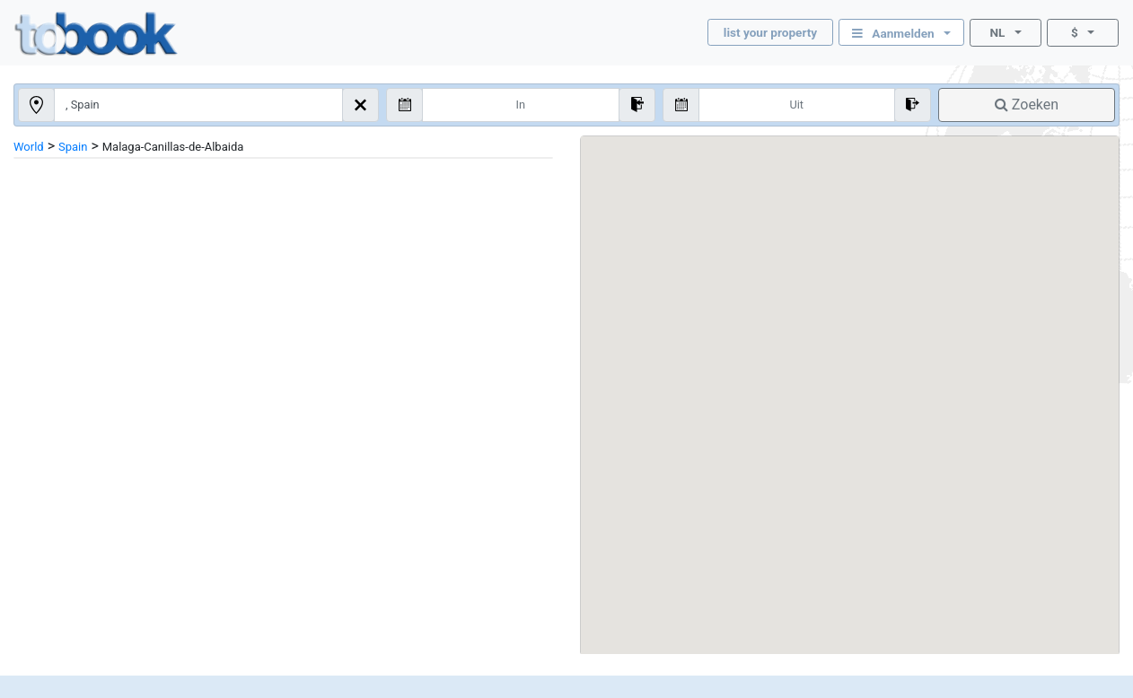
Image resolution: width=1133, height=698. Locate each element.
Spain (72, 146)
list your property (770, 32)
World (28, 146)
